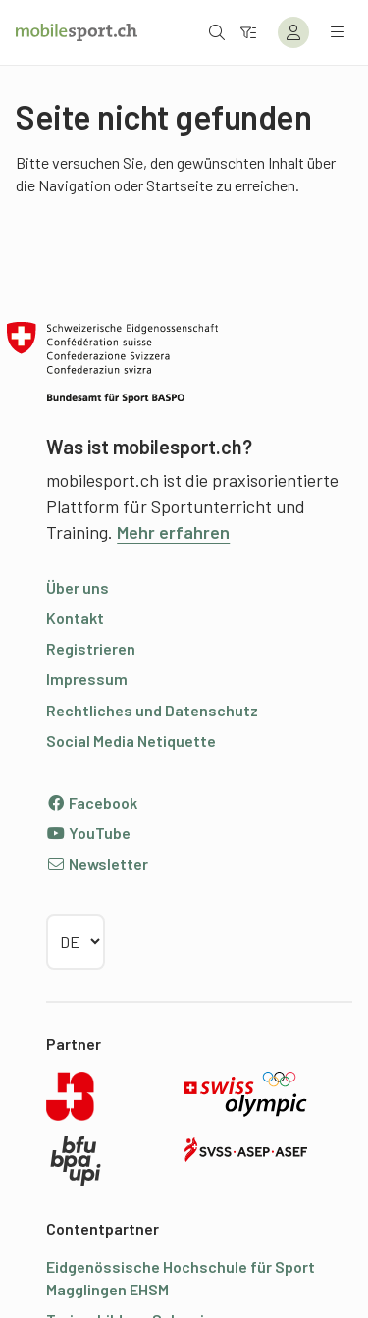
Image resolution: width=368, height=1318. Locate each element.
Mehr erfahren (173, 532)
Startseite (179, 185)
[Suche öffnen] (217, 32)
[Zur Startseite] (76, 32)
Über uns (77, 587)
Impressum (87, 678)
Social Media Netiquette (131, 740)
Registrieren (90, 648)
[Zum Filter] (248, 32)
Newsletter (97, 863)
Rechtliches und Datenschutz (152, 710)
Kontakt (75, 617)
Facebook (91, 802)
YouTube (88, 832)
